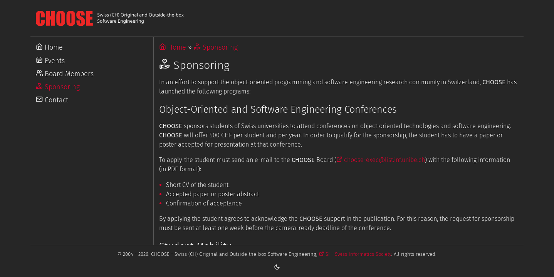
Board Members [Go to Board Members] (65, 74)
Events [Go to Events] (50, 61)
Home (172, 47)
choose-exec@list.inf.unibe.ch (380, 160)
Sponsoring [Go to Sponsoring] (58, 87)
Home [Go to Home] (49, 47)
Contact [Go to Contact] (52, 100)
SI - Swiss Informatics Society (355, 254)
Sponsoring (216, 47)
